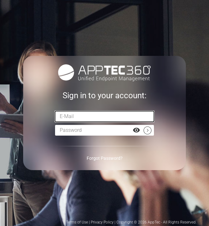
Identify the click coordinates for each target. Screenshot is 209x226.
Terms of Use (77, 222)
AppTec (154, 222)
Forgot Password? (105, 158)
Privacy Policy (102, 222)
